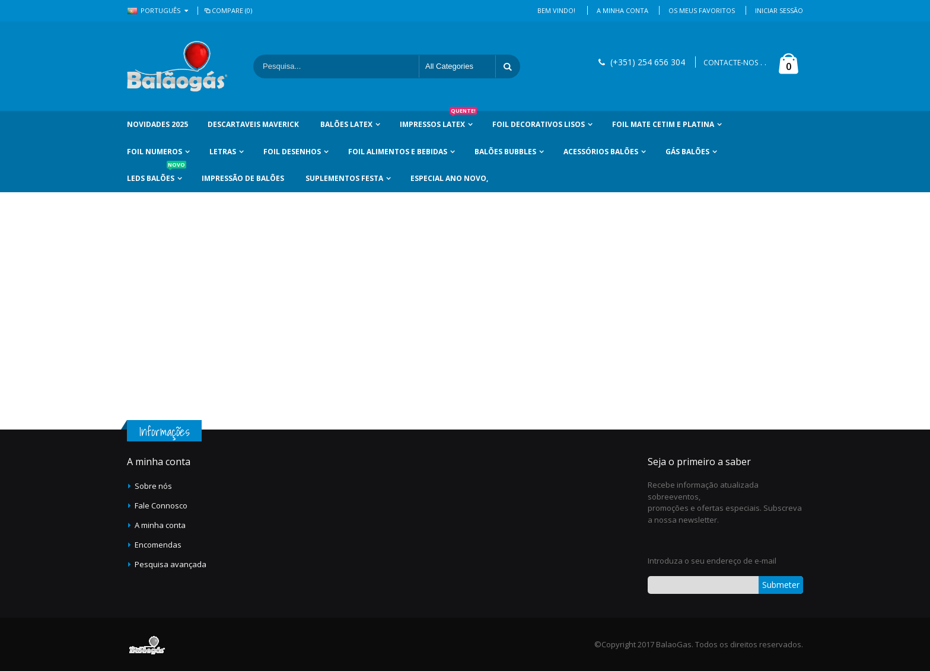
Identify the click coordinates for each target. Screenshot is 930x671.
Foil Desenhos (292, 152)
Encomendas (158, 544)
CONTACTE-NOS (730, 63)
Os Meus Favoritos (701, 10)
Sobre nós (153, 486)
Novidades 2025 (157, 124)
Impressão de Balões (243, 178)
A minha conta (160, 525)
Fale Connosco (161, 505)
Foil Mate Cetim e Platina (663, 124)
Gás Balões (687, 152)
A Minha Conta (622, 10)
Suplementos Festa (344, 178)
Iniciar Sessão (779, 10)
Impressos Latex (438, 120)
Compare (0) (227, 10)
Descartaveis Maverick (253, 124)
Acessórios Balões (600, 152)
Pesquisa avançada (170, 564)
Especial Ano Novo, (449, 178)
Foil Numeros (154, 152)
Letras (222, 152)
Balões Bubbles (505, 152)
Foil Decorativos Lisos (538, 124)
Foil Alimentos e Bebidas (397, 152)
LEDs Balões (156, 174)
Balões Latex (346, 124)
